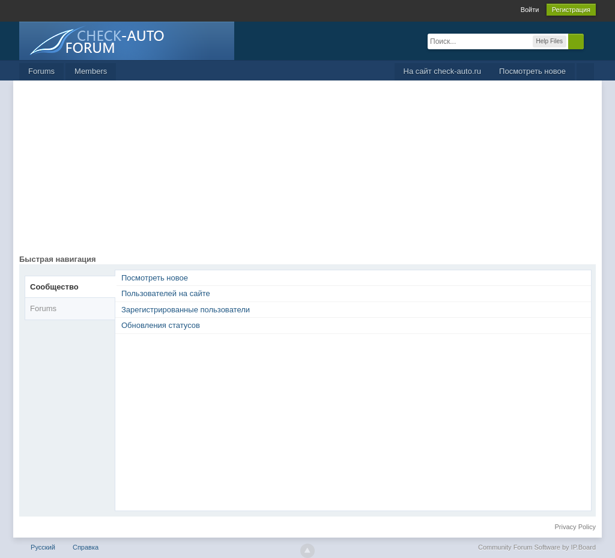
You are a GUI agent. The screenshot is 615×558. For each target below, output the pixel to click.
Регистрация (571, 9)
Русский (43, 547)
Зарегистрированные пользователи (185, 309)
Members (90, 71)
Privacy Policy (575, 526)
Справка (85, 547)
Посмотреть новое (532, 71)
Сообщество (54, 286)
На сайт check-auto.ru (443, 71)
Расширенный (591, 41)
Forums (41, 71)
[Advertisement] (307, 170)
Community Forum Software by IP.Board (537, 547)
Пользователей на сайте (165, 293)
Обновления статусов (160, 325)
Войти (530, 9)
